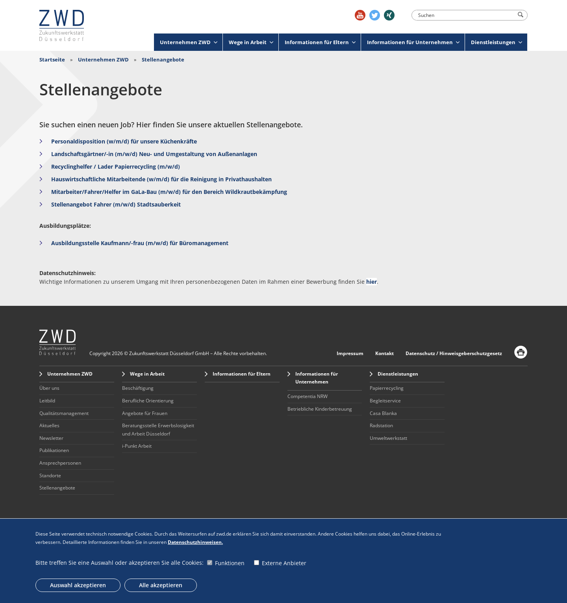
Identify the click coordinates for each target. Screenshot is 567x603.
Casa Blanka (383, 413)
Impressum (350, 353)
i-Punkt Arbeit (137, 446)
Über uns (49, 388)
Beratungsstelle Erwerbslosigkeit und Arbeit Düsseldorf (158, 429)
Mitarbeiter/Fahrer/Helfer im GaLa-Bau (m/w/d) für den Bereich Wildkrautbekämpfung (169, 191)
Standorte (50, 475)
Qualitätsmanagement (64, 413)
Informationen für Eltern (320, 42)
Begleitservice (385, 400)
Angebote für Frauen (144, 413)
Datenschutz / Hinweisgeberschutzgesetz (454, 353)
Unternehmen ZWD (188, 42)
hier (371, 281)
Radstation (381, 425)
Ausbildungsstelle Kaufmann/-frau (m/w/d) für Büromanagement (139, 243)
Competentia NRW (307, 396)
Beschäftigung (138, 388)
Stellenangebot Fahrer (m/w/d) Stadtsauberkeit (116, 204)
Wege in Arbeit (251, 42)
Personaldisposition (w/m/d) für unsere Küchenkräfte (124, 141)
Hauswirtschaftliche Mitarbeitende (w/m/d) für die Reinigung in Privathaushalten (161, 179)
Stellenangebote (163, 59)
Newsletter (51, 438)
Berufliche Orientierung (148, 400)
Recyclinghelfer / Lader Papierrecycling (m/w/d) (115, 166)
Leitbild (47, 400)
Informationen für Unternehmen (413, 42)
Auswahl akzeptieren (78, 585)
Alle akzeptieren (160, 585)
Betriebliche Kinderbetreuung (319, 409)
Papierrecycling (387, 388)
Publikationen (54, 450)
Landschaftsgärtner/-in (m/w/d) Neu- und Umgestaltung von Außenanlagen (154, 154)
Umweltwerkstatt (388, 438)
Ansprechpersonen (60, 463)
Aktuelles (49, 425)
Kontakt (384, 353)
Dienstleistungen (496, 42)
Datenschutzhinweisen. (195, 542)
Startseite (52, 59)
